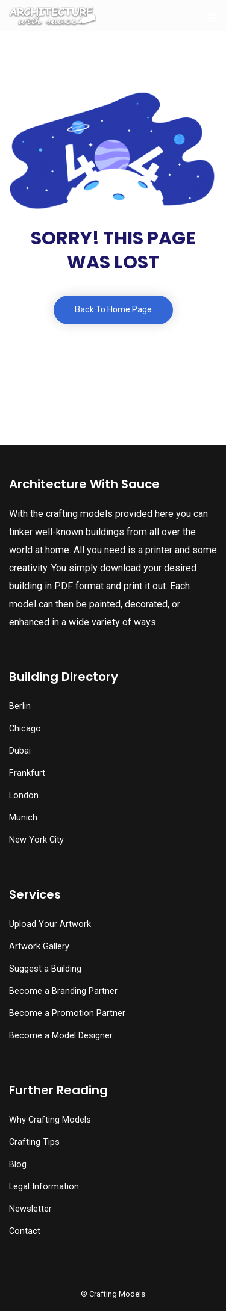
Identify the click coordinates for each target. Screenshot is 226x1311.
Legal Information (44, 1187)
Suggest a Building (45, 969)
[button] (113, 1287)
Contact (24, 1231)
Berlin (20, 706)
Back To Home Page (113, 310)
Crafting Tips (34, 1142)
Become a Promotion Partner (67, 1013)
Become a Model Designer (61, 1036)
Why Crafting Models (50, 1120)
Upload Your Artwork (50, 924)
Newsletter (30, 1209)
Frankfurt (27, 773)
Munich (23, 818)
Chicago (25, 729)
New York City (36, 840)
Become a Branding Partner (63, 991)
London (24, 795)
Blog (18, 1164)
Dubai (20, 751)
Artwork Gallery (39, 946)
